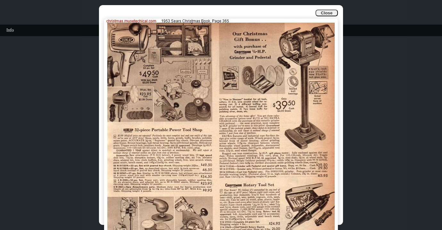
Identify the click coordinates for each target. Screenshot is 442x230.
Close (326, 13)
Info (10, 30)
